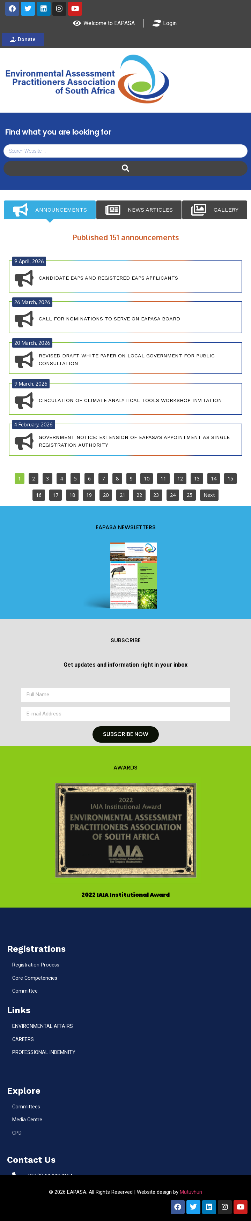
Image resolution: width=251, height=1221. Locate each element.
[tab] (49, 210)
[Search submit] (125, 168)
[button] (127, 830)
